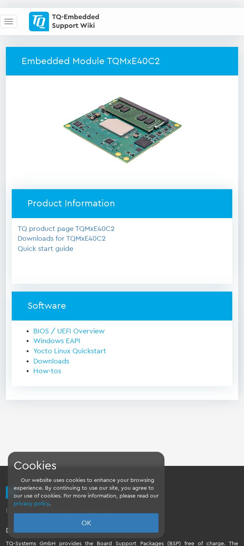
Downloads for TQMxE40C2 (62, 238)
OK (86, 522)
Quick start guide (45, 248)
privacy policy (31, 504)
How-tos (47, 370)
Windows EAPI (56, 340)
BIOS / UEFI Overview (69, 331)
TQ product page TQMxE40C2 (66, 228)
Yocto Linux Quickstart (69, 350)
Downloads (51, 361)
